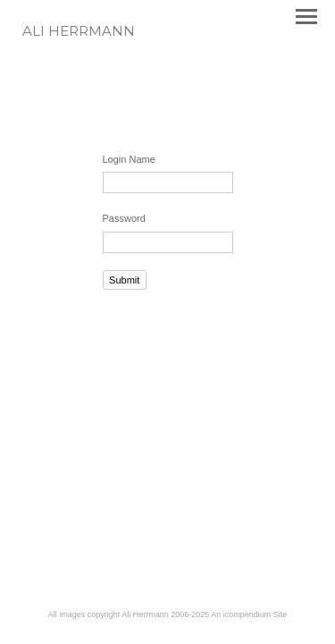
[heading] (78, 32)
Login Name (129, 159)
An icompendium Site (249, 614)
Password (124, 218)
